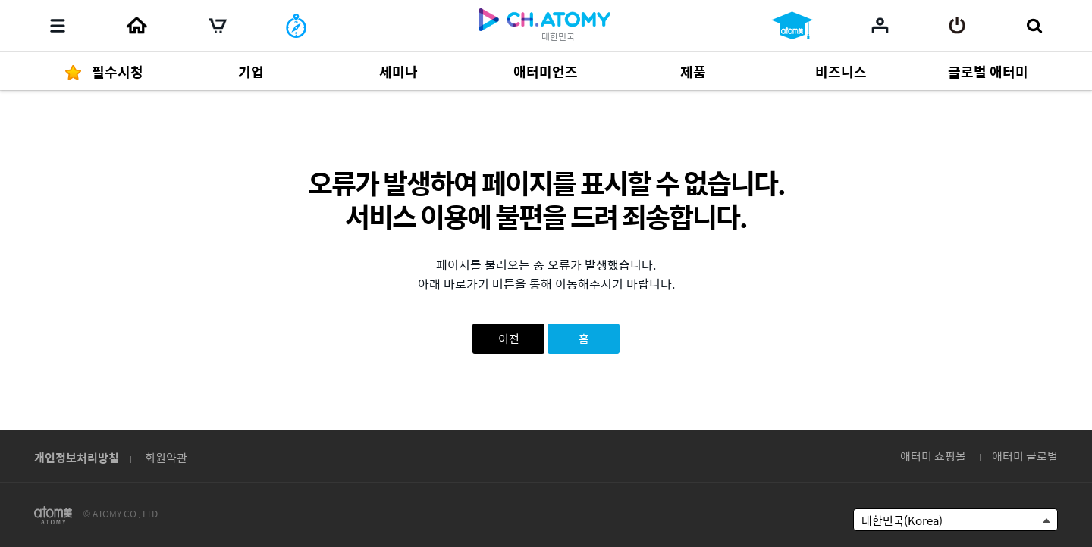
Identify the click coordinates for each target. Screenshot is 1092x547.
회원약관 (166, 457)
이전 (508, 338)
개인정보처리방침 (76, 457)
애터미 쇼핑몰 (933, 455)
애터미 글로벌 (1025, 455)
